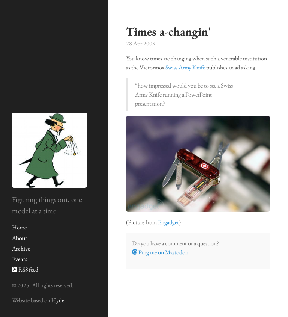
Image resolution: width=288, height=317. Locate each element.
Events (19, 259)
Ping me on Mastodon (160, 252)
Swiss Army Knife (185, 67)
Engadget (168, 222)
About (19, 238)
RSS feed (25, 269)
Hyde (57, 300)
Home (19, 227)
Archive (21, 248)
